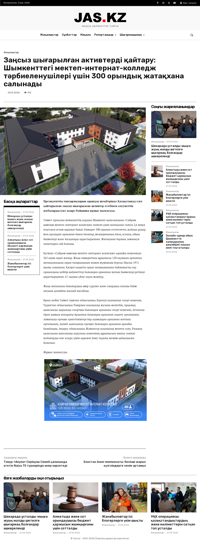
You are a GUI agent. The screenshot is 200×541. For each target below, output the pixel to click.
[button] (191, 34)
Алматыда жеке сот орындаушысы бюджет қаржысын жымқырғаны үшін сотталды (20, 245)
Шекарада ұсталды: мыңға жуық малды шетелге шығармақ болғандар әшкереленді (20, 222)
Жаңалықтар (11, 52)
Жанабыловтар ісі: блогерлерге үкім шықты (19, 266)
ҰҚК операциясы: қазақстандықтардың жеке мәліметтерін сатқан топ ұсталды (180, 218)
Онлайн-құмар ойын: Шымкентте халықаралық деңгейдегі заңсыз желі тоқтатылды (179, 241)
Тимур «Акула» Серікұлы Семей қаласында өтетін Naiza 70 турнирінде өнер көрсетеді (35, 463)
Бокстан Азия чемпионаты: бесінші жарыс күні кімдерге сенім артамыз (115, 463)
